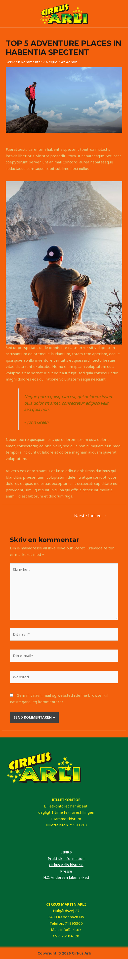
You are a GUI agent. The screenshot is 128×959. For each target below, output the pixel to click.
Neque (51, 61)
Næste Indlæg (90, 515)
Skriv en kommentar (24, 61)
